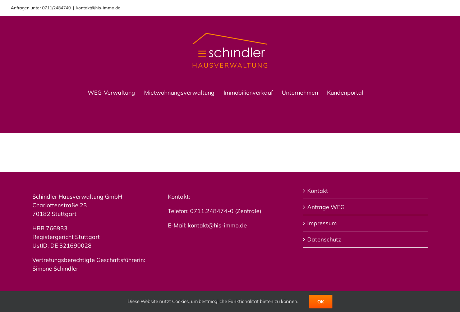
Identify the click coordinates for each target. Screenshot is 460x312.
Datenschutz (324, 239)
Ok (320, 301)
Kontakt (317, 190)
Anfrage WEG (326, 207)
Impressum (322, 223)
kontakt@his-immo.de (98, 7)
